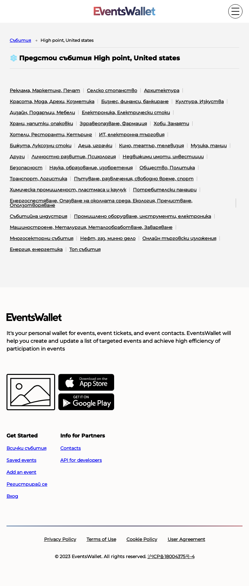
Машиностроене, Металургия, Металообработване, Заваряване (91, 227)
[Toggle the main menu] (235, 11)
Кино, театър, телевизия (151, 146)
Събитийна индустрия (38, 216)
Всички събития (26, 448)
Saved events (21, 460)
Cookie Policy (141, 539)
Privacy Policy (60, 539)
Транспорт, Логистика (38, 179)
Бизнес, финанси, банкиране (135, 101)
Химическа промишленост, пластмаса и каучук (68, 190)
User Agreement (186, 539)
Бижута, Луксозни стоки (40, 146)
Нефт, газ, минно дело (108, 238)
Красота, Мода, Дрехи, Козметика (52, 101)
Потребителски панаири (164, 190)
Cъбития (20, 40)
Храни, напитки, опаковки (41, 123)
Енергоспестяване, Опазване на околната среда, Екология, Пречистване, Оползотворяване (101, 203)
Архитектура (161, 90)
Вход (12, 496)
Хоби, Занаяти (171, 123)
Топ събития (85, 249)
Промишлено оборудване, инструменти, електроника (142, 216)
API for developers (81, 460)
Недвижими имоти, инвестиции (163, 157)
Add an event (21, 472)
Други (17, 157)
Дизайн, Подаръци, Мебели (42, 112)
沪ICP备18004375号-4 (171, 556)
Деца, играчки (95, 146)
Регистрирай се (26, 484)
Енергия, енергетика (36, 249)
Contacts (70, 448)
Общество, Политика (167, 168)
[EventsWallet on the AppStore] (86, 382)
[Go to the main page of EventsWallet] (124, 11)
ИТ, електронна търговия (131, 135)
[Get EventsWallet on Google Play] (86, 402)
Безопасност (26, 168)
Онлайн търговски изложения (179, 238)
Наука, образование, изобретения (91, 168)
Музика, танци (209, 146)
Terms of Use (101, 539)
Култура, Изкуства (199, 101)
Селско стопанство (112, 90)
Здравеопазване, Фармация (113, 123)
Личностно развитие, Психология (73, 157)
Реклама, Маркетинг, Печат (45, 90)
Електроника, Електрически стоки (126, 112)
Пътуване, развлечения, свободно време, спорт (134, 179)
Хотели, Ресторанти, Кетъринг (51, 135)
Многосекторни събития (41, 238)
